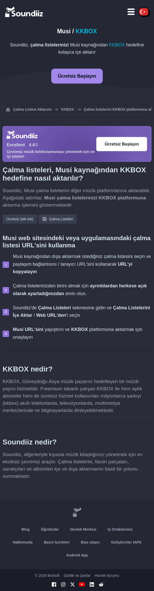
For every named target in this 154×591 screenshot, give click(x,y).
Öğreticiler (50, 529)
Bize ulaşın (90, 542)
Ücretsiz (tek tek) (19, 219)
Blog (26, 529)
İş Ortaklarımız (120, 529)
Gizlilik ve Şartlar (77, 575)
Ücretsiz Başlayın (77, 76)
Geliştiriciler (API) (126, 542)
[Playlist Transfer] (24, 11)
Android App (77, 555)
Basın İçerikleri (57, 542)
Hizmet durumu (107, 575)
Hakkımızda (22, 542)
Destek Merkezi (83, 529)
